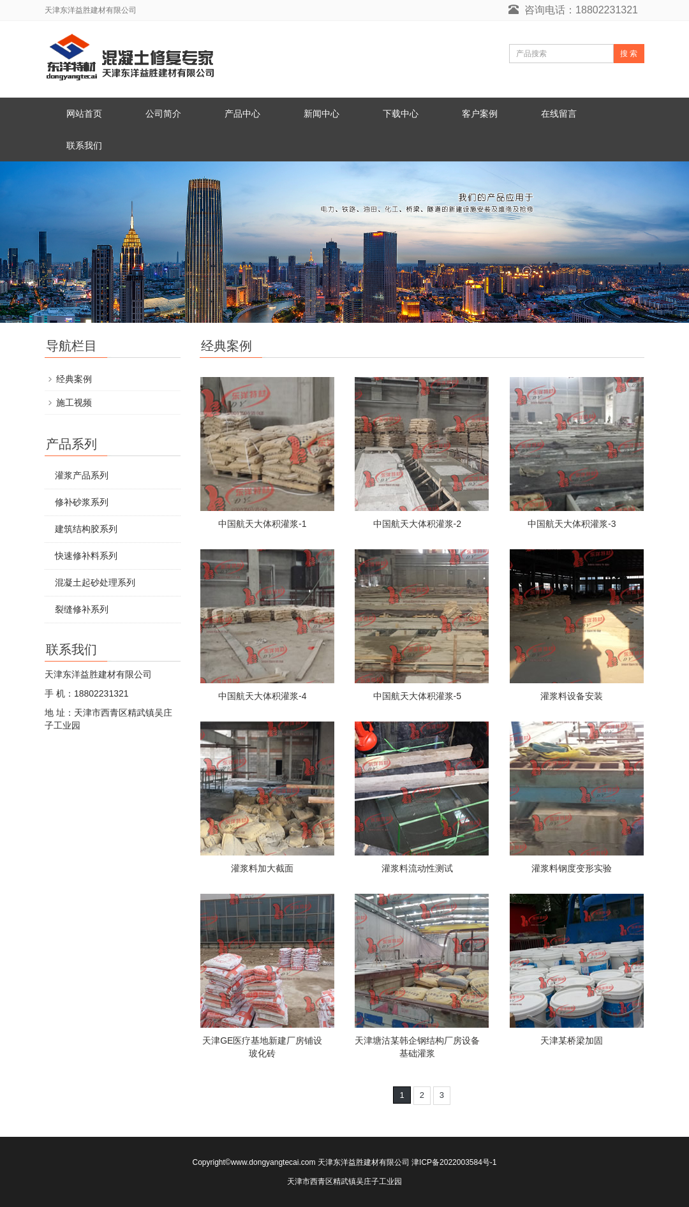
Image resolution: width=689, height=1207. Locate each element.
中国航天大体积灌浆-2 (417, 524)
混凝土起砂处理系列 (95, 582)
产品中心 (242, 113)
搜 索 (628, 53)
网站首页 (84, 113)
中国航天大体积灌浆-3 (572, 524)
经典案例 (74, 379)
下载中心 (401, 113)
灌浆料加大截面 (262, 868)
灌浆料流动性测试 (417, 868)
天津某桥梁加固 (571, 1040)
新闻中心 (321, 113)
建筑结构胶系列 (86, 529)
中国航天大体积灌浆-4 (262, 696)
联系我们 (84, 145)
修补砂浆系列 (81, 502)
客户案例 (480, 113)
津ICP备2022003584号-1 (453, 1162)
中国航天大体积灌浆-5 (417, 696)
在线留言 (559, 113)
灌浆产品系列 (81, 475)
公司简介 (163, 113)
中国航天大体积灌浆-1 (262, 524)
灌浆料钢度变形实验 (571, 868)
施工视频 (74, 402)
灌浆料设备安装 (571, 696)
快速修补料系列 (86, 556)
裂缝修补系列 (81, 609)
